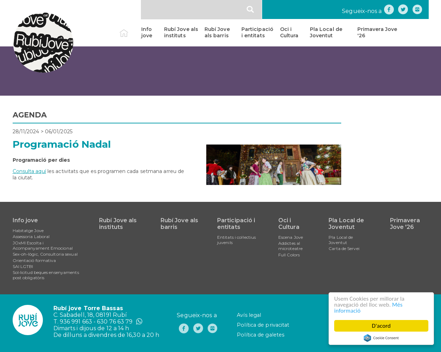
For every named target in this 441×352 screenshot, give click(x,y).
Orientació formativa (34, 260)
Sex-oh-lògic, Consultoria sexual (45, 254)
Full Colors (289, 254)
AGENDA (30, 114)
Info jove (146, 32)
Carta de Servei (344, 248)
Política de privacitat (263, 325)
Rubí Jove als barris (217, 32)
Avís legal (249, 315)
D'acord (381, 325)
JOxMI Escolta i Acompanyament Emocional (43, 245)
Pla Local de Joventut (326, 32)
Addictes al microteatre (290, 246)
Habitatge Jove (28, 230)
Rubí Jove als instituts (181, 32)
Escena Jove (290, 237)
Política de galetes (260, 335)
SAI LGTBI (23, 266)
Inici (129, 29)
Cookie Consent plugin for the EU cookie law (381, 338)
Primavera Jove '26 (377, 32)
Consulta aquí (29, 171)
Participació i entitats (257, 32)
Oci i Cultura (289, 32)
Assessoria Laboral (31, 236)
